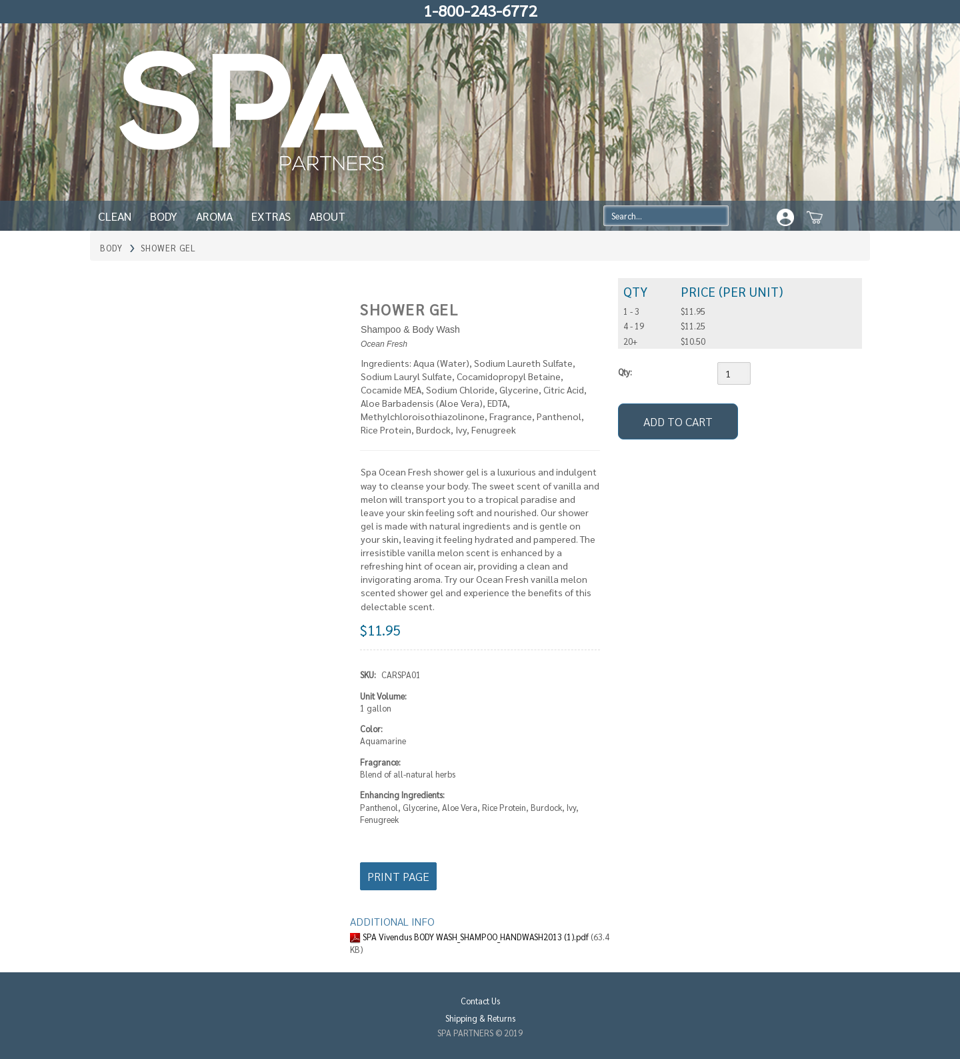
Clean (114, 215)
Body (163, 215)
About (327, 215)
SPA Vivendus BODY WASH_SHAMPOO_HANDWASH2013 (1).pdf (477, 936)
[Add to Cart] (678, 421)
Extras (271, 215)
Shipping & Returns (480, 1018)
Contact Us (480, 1000)
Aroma (214, 215)
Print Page (398, 876)
